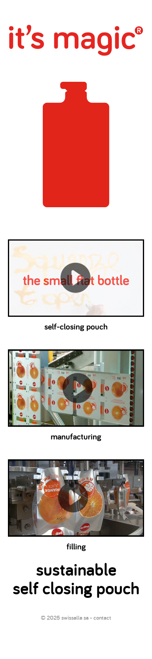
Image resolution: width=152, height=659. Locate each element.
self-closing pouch (76, 284)
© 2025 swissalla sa (65, 617)
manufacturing (76, 394)
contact (102, 617)
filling (76, 504)
